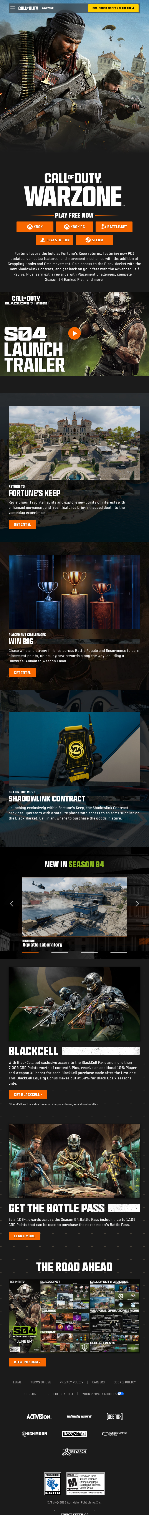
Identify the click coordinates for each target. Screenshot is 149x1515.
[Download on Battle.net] (114, 226)
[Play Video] (74, 333)
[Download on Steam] (94, 240)
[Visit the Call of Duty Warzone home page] (48, 8)
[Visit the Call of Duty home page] (28, 8)
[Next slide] (136, 904)
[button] (13, 8)
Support (31, 1394)
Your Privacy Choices (99, 1394)
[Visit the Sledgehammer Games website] (114, 1434)
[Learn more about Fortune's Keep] (22, 524)
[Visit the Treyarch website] (74, 1452)
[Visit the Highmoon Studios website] (34, 1434)
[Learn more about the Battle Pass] (24, 1236)
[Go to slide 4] (118, 952)
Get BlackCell (27, 1094)
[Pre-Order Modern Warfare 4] (113, 8)
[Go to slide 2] (59, 952)
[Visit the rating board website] (85, 1483)
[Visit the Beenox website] (114, 1416)
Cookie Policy (125, 1382)
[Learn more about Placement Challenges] (22, 672)
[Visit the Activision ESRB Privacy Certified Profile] (52, 1483)
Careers (98, 1382)
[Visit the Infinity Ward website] (79, 1416)
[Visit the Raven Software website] (74, 1434)
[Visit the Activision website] (38, 1417)
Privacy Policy (72, 1382)
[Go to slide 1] (30, 952)
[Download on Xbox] (35, 226)
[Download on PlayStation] (54, 240)
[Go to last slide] (13, 904)
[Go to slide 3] (89, 952)
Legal (17, 1382)
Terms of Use (40, 1382)
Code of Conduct (60, 1394)
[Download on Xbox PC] (74, 226)
